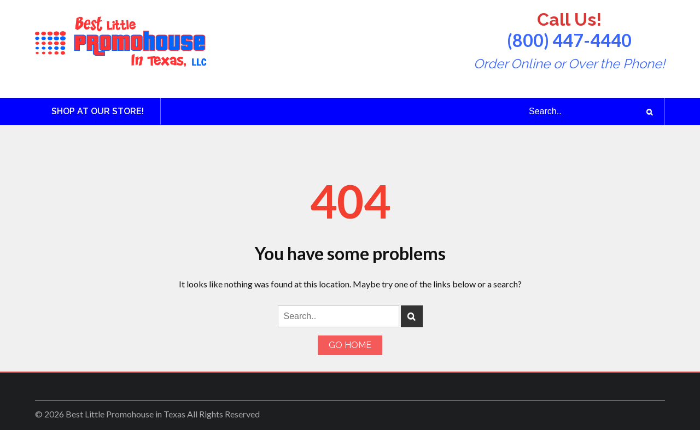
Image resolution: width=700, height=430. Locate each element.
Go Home (350, 345)
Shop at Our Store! (97, 111)
